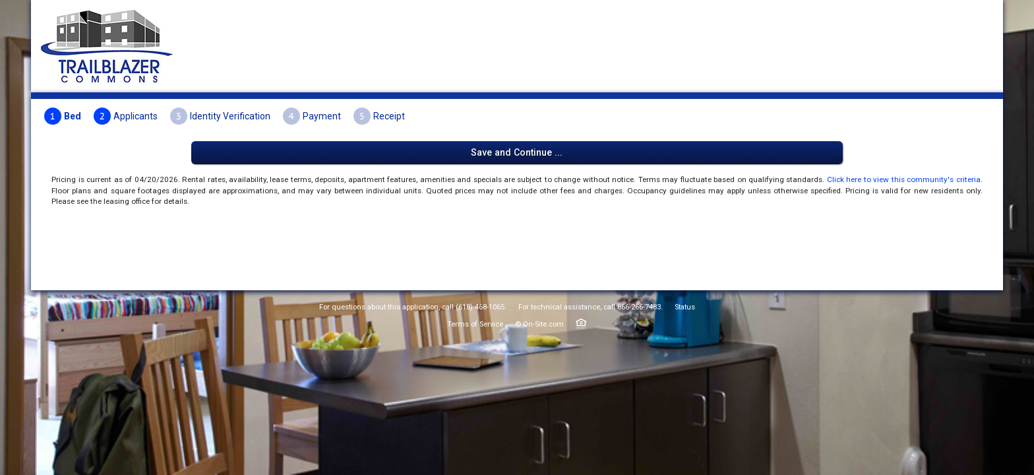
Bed (238, 115)
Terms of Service (475, 416)
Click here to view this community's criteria (458, 167)
